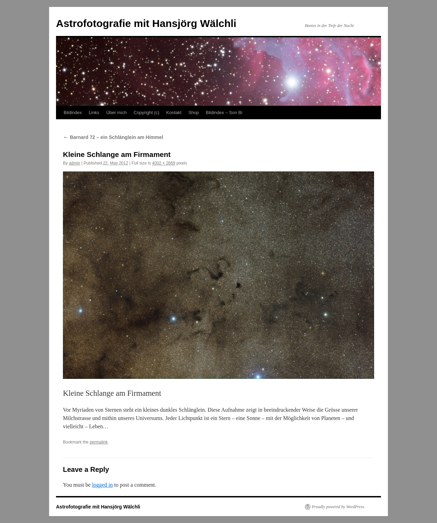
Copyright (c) (146, 112)
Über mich (116, 112)
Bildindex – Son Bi (224, 112)
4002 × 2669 (163, 163)
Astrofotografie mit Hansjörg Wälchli (146, 23)
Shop (193, 112)
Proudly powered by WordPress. (338, 506)
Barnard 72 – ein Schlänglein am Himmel (113, 137)
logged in (102, 485)
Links (94, 112)
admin (74, 163)
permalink (99, 442)
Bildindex (73, 112)
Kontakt (174, 112)
